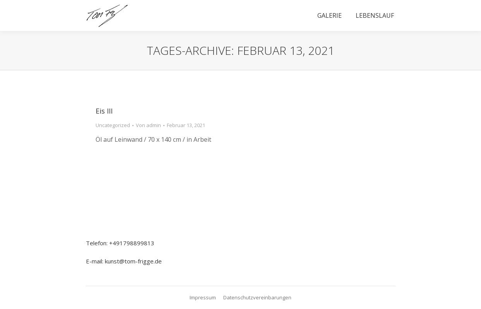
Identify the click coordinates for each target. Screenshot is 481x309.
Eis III (104, 110)
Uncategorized (113, 125)
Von (148, 125)
